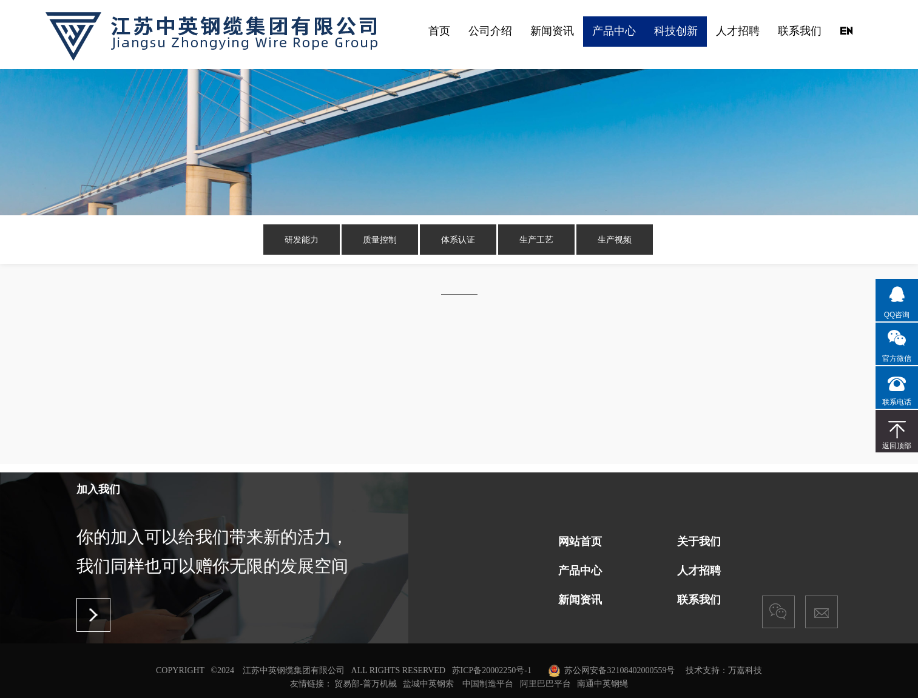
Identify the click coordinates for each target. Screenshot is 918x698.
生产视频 (615, 239)
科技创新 (676, 30)
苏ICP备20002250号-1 (492, 670)
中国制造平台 (487, 683)
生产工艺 (536, 239)
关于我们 (699, 541)
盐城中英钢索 (428, 683)
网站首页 (580, 541)
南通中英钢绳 (602, 683)
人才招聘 (738, 30)
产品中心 (614, 30)
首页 (439, 30)
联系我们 (800, 30)
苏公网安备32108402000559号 (619, 670)
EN (846, 30)
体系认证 (458, 239)
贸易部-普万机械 (365, 683)
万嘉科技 (745, 670)
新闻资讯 (552, 30)
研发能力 (302, 239)
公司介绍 (490, 30)
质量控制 (380, 239)
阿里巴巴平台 (545, 683)
